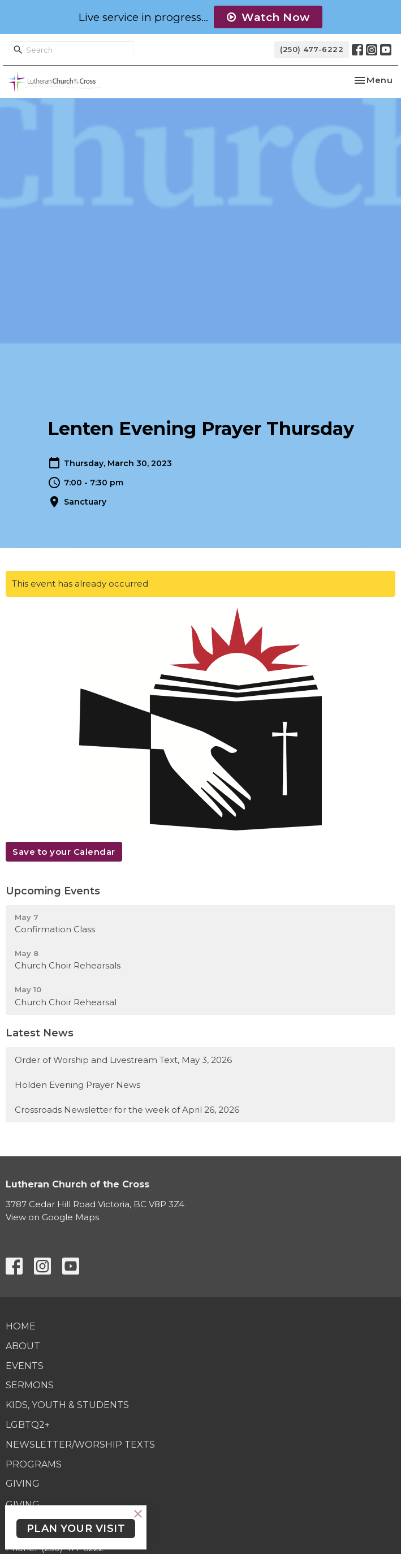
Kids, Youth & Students (67, 1405)
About (23, 1346)
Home (21, 1326)
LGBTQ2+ (28, 1424)
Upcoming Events (53, 891)
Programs (34, 1464)
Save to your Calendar (63, 851)
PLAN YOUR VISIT (76, 1528)
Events (25, 1366)
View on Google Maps (52, 1217)
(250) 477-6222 (311, 49)
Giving (23, 1483)
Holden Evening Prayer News (77, 1084)
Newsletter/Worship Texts (80, 1444)
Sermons (30, 1385)
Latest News (40, 1033)
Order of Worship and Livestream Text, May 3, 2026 (123, 1059)
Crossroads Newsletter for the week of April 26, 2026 (127, 1109)
